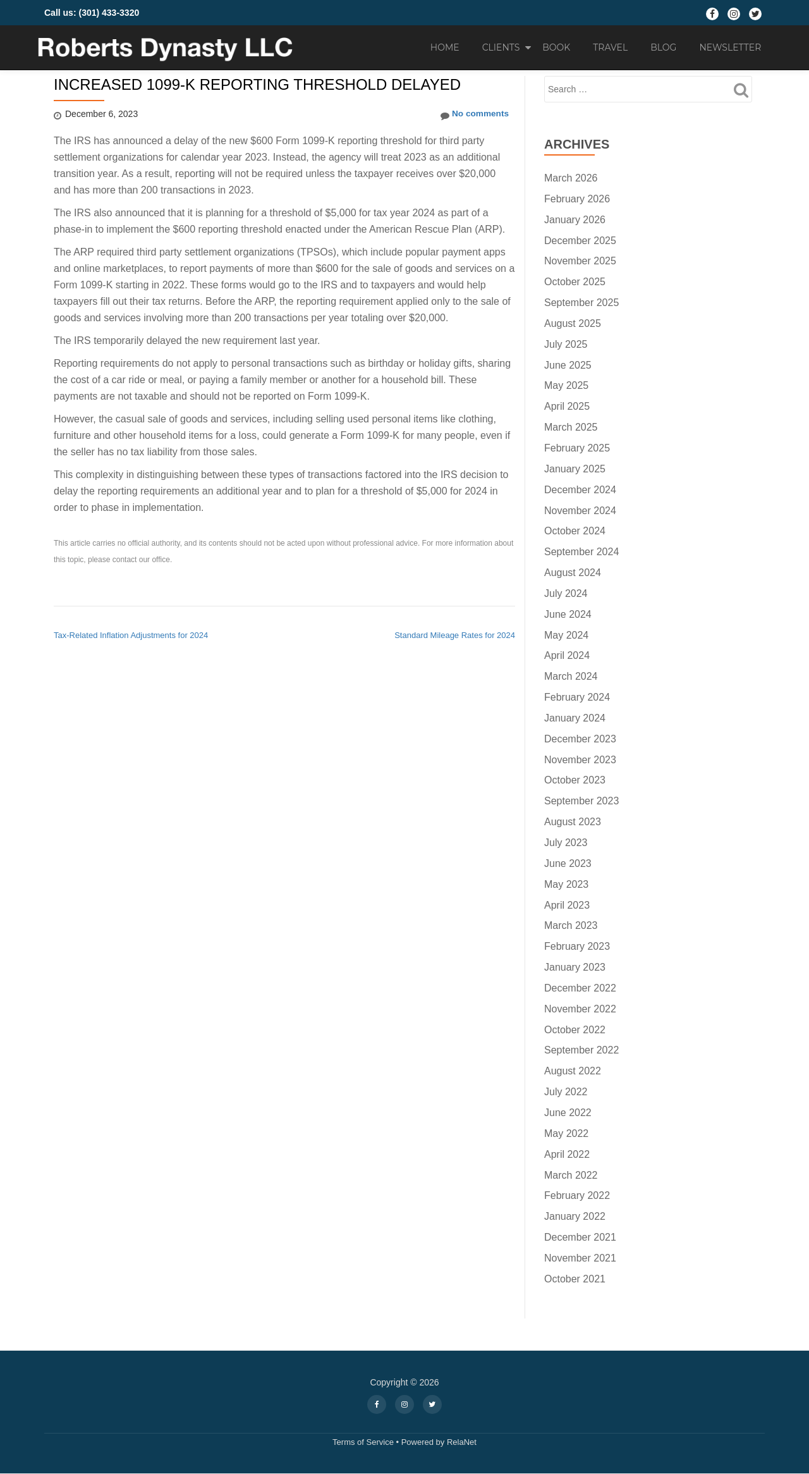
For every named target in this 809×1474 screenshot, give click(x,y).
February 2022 (577, 1195)
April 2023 (567, 905)
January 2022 (574, 1216)
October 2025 (574, 281)
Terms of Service (363, 1442)
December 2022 (580, 988)
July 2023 (566, 842)
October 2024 (574, 530)
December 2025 (580, 240)
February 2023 (577, 946)
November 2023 (580, 759)
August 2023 (572, 821)
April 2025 (567, 406)
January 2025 (574, 469)
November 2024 (580, 510)
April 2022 (567, 1154)
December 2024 (580, 489)
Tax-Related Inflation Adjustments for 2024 (131, 635)
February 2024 (577, 697)
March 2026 (571, 178)
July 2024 (566, 593)
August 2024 (572, 572)
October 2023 (574, 780)
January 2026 (574, 219)
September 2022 (581, 1050)
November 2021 (580, 1258)
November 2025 (580, 260)
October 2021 (574, 1279)
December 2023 (580, 739)
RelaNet (462, 1442)
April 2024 (567, 655)
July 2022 (566, 1091)
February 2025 (577, 448)
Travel (610, 47)
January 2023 (574, 967)
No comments (473, 114)
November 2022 (580, 1009)
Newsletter (730, 47)
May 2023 (566, 884)
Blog (663, 47)
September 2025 (581, 302)
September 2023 (581, 800)
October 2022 (574, 1029)
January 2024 (574, 718)
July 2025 (566, 344)
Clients (501, 47)
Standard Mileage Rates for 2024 (454, 635)
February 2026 (577, 198)
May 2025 (566, 385)
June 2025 (568, 365)
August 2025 (572, 323)
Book (556, 47)
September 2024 (581, 551)
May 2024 (566, 635)
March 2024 (571, 676)
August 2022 (572, 1071)
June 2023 (568, 863)
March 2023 (571, 925)
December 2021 (580, 1237)
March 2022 (571, 1175)
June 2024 (568, 614)
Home (444, 47)
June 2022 (568, 1112)
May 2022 (566, 1133)
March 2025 (571, 427)
